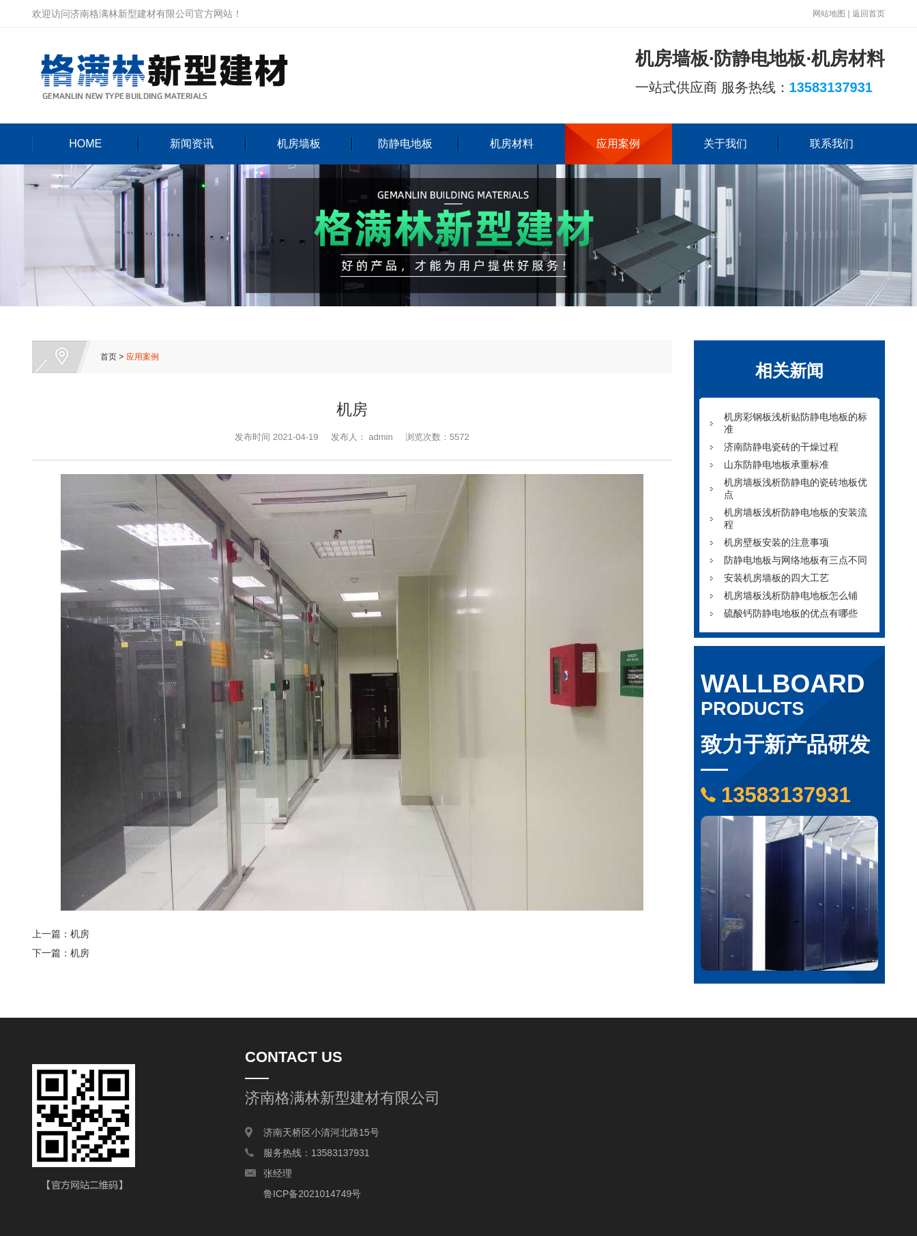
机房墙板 (299, 143)
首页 (108, 357)
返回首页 (868, 13)
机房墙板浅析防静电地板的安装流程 (795, 518)
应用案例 (618, 143)
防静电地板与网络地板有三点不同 (795, 560)
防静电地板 (405, 143)
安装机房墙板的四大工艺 (776, 577)
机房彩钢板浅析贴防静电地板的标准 (795, 423)
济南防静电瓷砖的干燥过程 (781, 446)
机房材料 (512, 143)
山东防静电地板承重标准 (776, 464)
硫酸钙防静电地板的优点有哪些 (791, 613)
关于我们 (725, 143)
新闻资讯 (192, 143)
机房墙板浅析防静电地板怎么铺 (791, 595)
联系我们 (832, 143)
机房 (79, 933)
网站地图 (829, 13)
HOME (85, 143)
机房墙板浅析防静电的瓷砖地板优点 (795, 488)
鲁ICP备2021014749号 (312, 1193)
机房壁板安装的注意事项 (776, 542)
